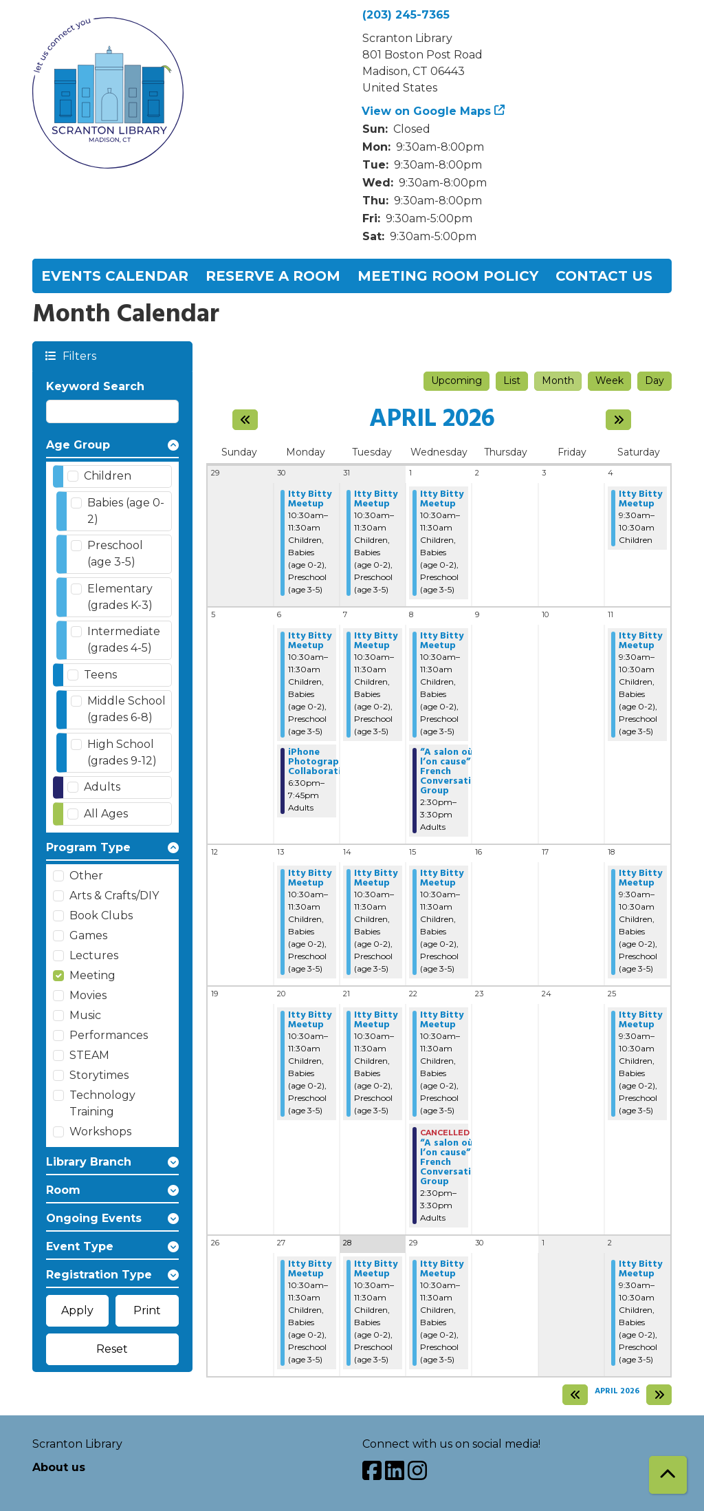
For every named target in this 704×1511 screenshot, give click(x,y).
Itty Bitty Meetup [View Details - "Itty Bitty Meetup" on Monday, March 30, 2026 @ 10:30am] (309, 499)
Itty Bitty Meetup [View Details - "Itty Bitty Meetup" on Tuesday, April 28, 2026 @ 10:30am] (375, 1269)
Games (88, 935)
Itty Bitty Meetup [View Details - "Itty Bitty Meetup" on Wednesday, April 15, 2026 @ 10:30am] (441, 878)
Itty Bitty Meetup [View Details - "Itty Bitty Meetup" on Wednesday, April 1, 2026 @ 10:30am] (441, 499)
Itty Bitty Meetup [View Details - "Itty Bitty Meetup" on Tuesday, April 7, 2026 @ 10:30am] (375, 641)
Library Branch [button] (88, 1161)
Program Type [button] (88, 847)
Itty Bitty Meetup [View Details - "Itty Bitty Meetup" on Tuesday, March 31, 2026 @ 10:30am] (375, 499)
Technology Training (102, 1103)
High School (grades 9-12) (122, 752)
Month (558, 380)
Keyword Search (95, 386)
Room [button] (63, 1190)
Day (654, 380)
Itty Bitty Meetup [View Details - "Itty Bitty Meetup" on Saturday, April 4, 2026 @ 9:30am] (640, 499)
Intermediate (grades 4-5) (123, 639)
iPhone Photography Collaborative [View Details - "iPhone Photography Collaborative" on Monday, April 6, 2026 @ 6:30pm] (320, 762)
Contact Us (604, 276)
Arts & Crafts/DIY (114, 895)
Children (107, 475)
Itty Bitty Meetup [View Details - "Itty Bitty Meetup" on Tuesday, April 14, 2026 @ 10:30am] (375, 878)
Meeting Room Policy (448, 276)
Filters (78, 355)
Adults (102, 786)
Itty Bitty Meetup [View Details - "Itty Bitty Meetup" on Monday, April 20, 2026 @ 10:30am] (309, 1020)
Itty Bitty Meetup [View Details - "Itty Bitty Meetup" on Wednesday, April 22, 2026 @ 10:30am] (441, 1020)
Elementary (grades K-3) (120, 597)
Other (86, 875)
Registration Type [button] (99, 1274)
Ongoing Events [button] (94, 1218)
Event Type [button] (79, 1246)
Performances (108, 1035)
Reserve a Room (273, 276)
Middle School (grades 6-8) (126, 709)
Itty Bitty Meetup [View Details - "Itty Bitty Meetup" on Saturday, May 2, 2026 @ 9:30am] (640, 1269)
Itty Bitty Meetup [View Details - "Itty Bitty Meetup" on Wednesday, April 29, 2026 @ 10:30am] (441, 1269)
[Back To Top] (668, 1475)
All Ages (106, 813)
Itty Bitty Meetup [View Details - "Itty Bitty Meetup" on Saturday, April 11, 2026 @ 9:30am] (640, 641)
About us (58, 1467)
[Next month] (618, 419)
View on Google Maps (426, 111)
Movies (88, 995)
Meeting (92, 975)
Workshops (100, 1131)
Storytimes (99, 1075)
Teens (100, 674)
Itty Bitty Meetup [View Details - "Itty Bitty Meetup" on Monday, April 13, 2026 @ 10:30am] (309, 878)
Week (609, 380)
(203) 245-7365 (406, 14)
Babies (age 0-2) (125, 511)
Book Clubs (101, 915)
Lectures (93, 955)
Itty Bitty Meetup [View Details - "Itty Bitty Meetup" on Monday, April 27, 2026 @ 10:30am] (309, 1269)
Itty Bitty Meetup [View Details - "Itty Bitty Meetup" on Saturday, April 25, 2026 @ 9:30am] (640, 1020)
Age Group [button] (78, 444)
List (511, 380)
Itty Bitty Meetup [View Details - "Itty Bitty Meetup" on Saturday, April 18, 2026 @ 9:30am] (640, 878)
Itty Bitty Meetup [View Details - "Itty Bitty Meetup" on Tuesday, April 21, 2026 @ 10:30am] (375, 1020)
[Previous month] (245, 419)
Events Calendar (114, 276)
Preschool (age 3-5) (115, 553)
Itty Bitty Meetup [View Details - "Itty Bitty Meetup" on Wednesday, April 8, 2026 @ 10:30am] (441, 641)
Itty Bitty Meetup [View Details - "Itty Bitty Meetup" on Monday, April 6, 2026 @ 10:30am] (309, 641)
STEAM (89, 1055)
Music (85, 1015)
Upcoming (456, 380)
